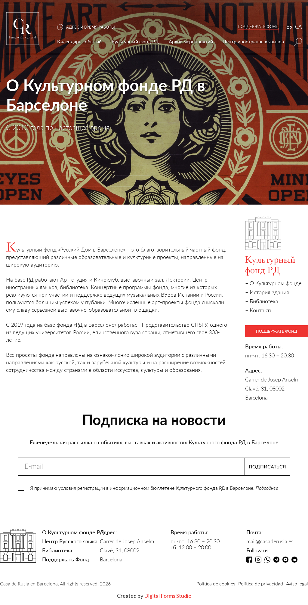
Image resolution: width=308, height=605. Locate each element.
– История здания (267, 292)
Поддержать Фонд (65, 559)
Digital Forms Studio (167, 595)
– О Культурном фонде (273, 283)
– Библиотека (261, 301)
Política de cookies (215, 583)
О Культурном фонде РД (73, 532)
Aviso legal (297, 583)
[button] (89, 27)
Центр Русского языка (69, 541)
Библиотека (57, 550)
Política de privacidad (260, 583)
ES (289, 26)
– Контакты (259, 310)
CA (298, 26)
